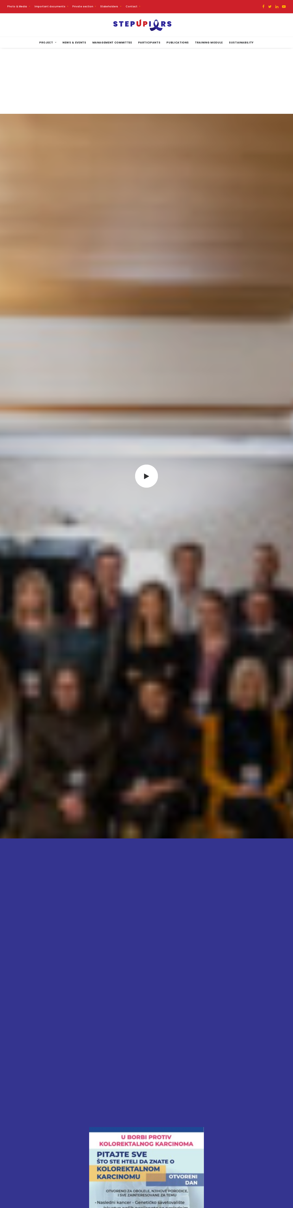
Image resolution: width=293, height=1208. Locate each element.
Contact (133, 6)
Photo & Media (18, 6)
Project (47, 42)
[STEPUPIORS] (146, 25)
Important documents (51, 6)
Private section (84, 6)
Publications (177, 42)
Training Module (209, 42)
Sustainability (241, 42)
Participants (149, 42)
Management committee (112, 42)
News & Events (74, 42)
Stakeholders (110, 6)
